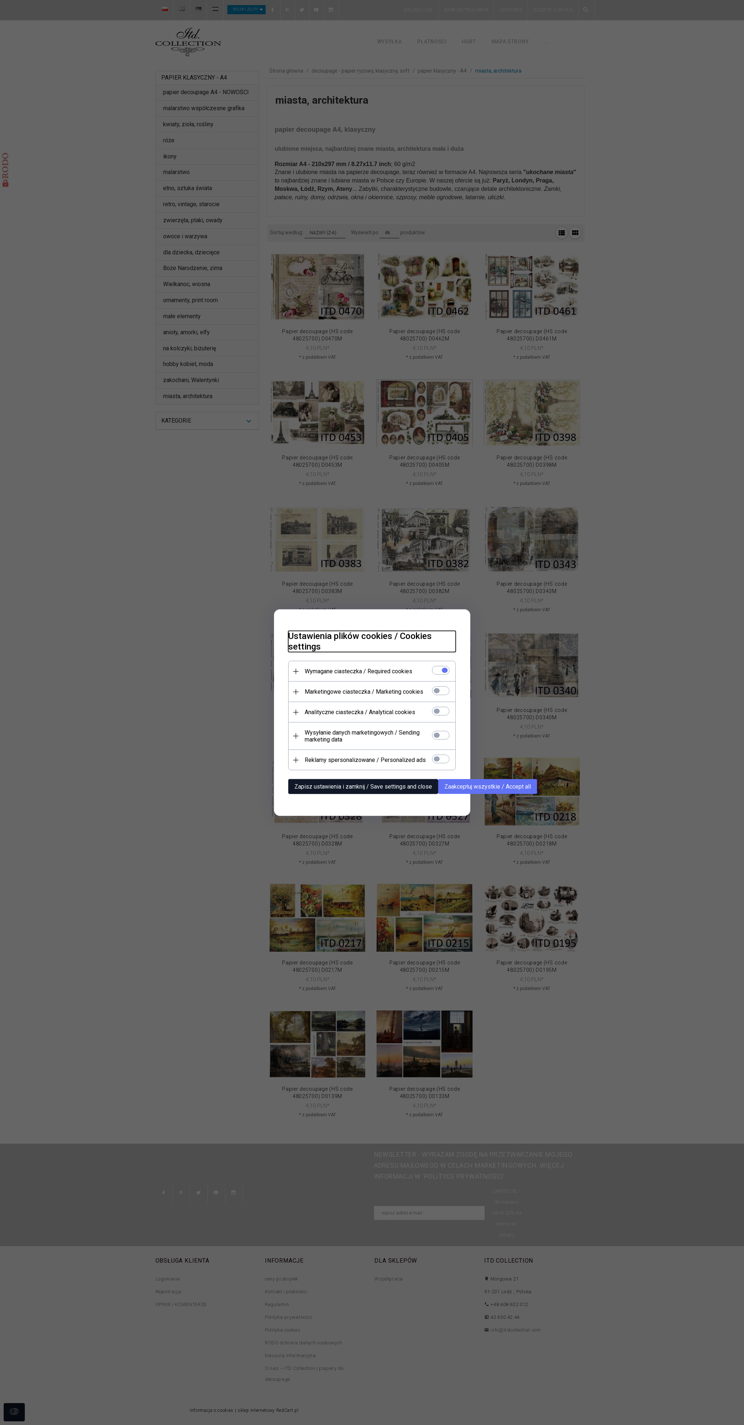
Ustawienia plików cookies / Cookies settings (360, 641)
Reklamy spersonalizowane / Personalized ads (365, 759)
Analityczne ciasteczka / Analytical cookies (360, 712)
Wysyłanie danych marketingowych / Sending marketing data (362, 736)
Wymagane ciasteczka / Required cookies (358, 671)
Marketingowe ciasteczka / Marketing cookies (364, 691)
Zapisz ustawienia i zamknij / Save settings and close (363, 786)
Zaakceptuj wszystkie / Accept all (487, 786)
